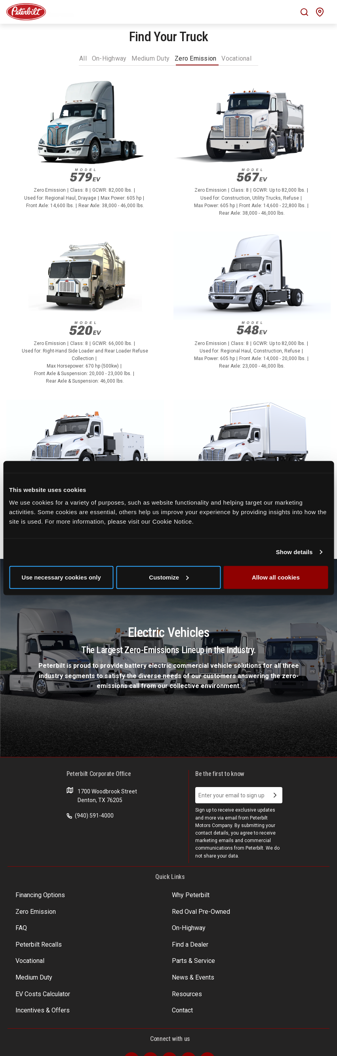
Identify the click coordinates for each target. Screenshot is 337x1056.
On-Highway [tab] (109, 58)
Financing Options (37, 894)
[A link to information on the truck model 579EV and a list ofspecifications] (85, 147)
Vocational (235, 925)
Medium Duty (135, 940)
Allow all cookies (276, 577)
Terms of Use (21, 1043)
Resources (131, 955)
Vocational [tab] (236, 58)
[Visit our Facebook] (131, 1012)
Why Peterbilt (135, 894)
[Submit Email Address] (275, 795)
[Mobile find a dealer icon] (319, 12)
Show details (294, 552)
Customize (168, 577)
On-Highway (237, 910)
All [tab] (83, 58)
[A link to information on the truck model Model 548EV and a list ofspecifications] (252, 304)
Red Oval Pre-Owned (41, 910)
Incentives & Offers (246, 955)
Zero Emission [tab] (195, 58)
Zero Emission (239, 894)
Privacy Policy (58, 1043)
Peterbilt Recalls (35, 925)
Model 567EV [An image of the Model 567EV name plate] (252, 175)
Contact (25, 970)
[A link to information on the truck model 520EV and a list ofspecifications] (85, 312)
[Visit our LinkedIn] (169, 1012)
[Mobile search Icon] (304, 12)
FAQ (123, 910)
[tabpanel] (168, 414)
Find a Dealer (134, 925)
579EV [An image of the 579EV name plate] (85, 175)
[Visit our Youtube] (207, 1012)
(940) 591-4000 (90, 815)
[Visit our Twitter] (150, 1012)
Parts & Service (34, 940)
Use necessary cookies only (61, 577)
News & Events (240, 940)
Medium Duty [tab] (150, 58)
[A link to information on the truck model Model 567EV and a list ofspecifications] (252, 151)
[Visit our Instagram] (188, 1012)
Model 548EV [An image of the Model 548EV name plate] (252, 328)
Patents (86, 1043)
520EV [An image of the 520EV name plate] (85, 328)
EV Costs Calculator (39, 955)
